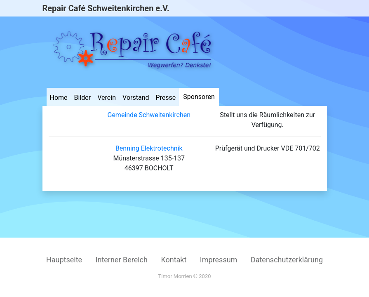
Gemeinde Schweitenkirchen (148, 115)
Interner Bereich (122, 259)
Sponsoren (198, 97)
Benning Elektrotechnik (149, 148)
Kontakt (173, 259)
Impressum (218, 259)
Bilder (82, 97)
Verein (106, 97)
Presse (166, 97)
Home (59, 97)
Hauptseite (64, 259)
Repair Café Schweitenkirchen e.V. (105, 8)
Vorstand (135, 97)
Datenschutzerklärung (287, 259)
